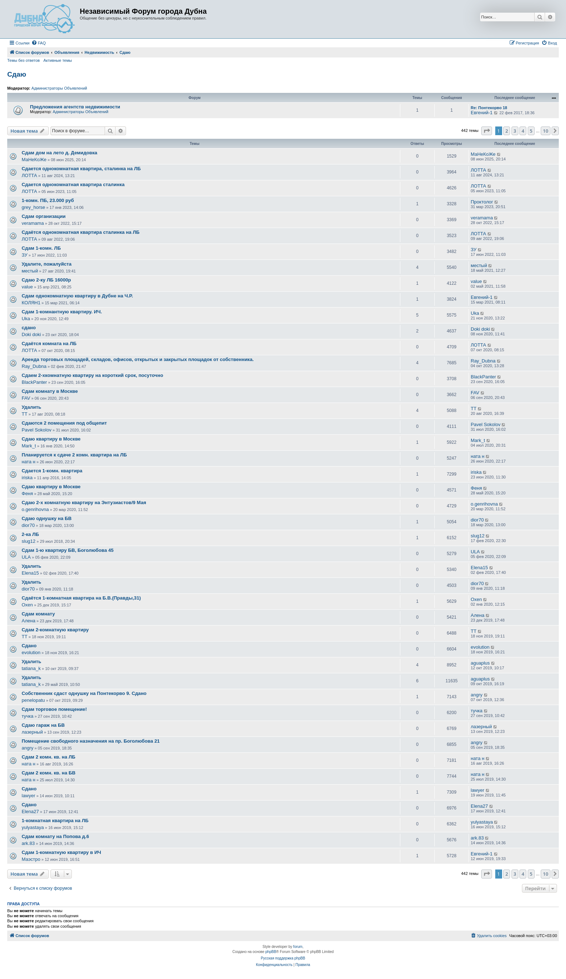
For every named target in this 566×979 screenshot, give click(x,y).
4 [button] (523, 131)
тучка (28, 716)
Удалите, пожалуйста (46, 264)
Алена (28, 620)
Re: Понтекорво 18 (489, 108)
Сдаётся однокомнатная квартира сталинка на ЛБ (81, 232)
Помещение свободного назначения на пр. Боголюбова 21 (91, 741)
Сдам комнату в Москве (50, 391)
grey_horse (33, 207)
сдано (29, 327)
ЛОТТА (29, 175)
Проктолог (482, 202)
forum (297, 947)
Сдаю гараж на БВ (43, 725)
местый (30, 271)
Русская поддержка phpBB (283, 958)
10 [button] (545, 131)
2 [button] (506, 131)
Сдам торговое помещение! (54, 709)
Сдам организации (44, 216)
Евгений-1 (482, 112)
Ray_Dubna (34, 366)
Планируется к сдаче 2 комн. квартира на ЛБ (74, 455)
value (27, 286)
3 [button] (515, 131)
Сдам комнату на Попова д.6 (55, 836)
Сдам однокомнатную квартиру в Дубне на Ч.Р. (77, 296)
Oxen (27, 604)
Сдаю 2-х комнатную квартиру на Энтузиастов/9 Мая (84, 502)
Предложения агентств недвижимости (75, 107)
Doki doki (31, 334)
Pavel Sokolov (36, 430)
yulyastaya (33, 827)
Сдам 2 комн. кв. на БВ (48, 773)
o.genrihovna (35, 509)
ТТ (24, 414)
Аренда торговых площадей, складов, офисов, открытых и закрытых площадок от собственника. (138, 359)
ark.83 (28, 843)
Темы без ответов (23, 60)
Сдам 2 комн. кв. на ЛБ (48, 757)
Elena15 (30, 573)
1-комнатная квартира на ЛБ (55, 820)
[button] (486, 130)
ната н (28, 461)
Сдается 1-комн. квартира (52, 470)
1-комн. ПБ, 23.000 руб (48, 200)
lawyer (28, 795)
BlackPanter (34, 382)
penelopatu (33, 700)
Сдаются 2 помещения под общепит (64, 423)
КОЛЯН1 (31, 302)
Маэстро (31, 859)
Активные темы (57, 60)
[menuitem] (38, 43)
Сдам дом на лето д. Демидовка (59, 152)
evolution (31, 652)
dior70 (28, 525)
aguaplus (480, 663)
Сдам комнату (38, 614)
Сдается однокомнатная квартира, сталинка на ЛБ (81, 168)
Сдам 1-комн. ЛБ (41, 248)
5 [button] (531, 131)
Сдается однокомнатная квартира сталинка (73, 184)
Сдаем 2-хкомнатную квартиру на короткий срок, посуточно (92, 375)
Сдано (29, 645)
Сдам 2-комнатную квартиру (55, 629)
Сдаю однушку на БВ (46, 518)
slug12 (28, 541)
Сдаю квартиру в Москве (51, 439)
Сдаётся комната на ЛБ (49, 343)
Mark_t (29, 445)
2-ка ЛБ (30, 534)
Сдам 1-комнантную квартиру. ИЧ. (62, 311)
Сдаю (16, 74)
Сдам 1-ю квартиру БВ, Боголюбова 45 (68, 550)
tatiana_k (31, 668)
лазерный (32, 732)
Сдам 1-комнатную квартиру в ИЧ (61, 852)
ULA (26, 557)
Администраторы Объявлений (59, 88)
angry (477, 694)
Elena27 (30, 811)
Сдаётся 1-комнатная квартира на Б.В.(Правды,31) (81, 598)
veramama (33, 223)
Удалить (31, 407)
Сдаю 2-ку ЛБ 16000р (46, 280)
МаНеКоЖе (34, 159)
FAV (26, 398)
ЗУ (24, 255)
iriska (27, 477)
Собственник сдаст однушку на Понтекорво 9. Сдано (84, 693)
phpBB (270, 952)
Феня (27, 493)
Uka (26, 318)
